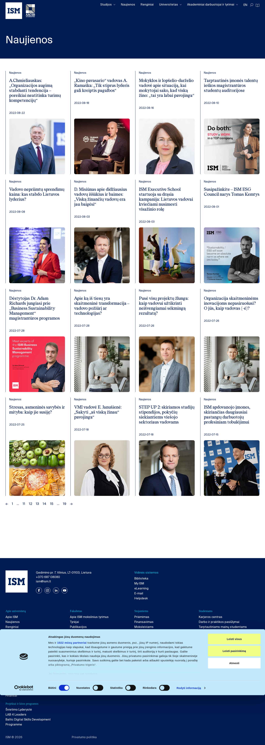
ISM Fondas (14, 642)
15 (51, 523)
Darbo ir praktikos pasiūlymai (219, 622)
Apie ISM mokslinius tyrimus (89, 617)
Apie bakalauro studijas (22, 666)
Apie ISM (12, 617)
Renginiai (147, 4)
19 (64, 523)
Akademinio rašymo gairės (217, 642)
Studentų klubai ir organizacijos (221, 637)
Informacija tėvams (147, 632)
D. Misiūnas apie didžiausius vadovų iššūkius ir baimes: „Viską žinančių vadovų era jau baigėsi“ (100, 203)
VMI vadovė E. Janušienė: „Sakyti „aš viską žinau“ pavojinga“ (100, 425)
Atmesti (234, 712)
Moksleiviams (143, 627)
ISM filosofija (143, 637)
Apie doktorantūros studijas (218, 666)
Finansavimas (143, 622)
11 (24, 523)
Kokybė (11, 632)
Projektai (76, 632)
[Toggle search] (251, 5)
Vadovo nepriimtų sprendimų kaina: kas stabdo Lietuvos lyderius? (35, 197)
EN (245, 5)
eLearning (141, 588)
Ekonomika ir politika (20, 676)
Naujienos (128, 4)
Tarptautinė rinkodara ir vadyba (92, 676)
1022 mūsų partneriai (72, 692)
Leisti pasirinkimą (234, 700)
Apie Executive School (149, 666)
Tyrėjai (74, 622)
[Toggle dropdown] (114, 4)
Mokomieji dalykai (82, 637)
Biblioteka (141, 578)
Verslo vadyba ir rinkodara (24, 671)
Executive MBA (144, 671)
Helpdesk (141, 598)
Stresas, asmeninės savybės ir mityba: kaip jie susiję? (35, 425)
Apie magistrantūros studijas (90, 666)
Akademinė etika (17, 637)
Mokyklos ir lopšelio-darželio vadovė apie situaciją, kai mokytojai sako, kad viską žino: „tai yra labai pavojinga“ (164, 91)
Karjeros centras (210, 617)
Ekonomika (206, 676)
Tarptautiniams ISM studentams (221, 632)
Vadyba (204, 671)
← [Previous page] (7, 523)
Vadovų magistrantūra (149, 676)
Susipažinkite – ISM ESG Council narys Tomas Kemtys (229, 197)
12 (30, 523)
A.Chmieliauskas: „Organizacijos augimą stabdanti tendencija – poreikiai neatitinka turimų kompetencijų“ (32, 91)
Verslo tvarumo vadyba (86, 671)
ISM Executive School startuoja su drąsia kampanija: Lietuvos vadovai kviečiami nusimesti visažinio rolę (163, 203)
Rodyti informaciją (188, 737)
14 (44, 523)
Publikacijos (78, 627)
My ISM (139, 583)
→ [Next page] (71, 523)
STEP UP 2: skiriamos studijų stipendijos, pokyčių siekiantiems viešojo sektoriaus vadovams (161, 430)
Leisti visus (234, 688)
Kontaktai (12, 652)
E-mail (138, 593)
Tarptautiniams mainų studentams (223, 627)
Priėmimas (141, 617)
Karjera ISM (14, 647)
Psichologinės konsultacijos (218, 647)
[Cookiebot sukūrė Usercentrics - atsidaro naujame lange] (24, 738)
